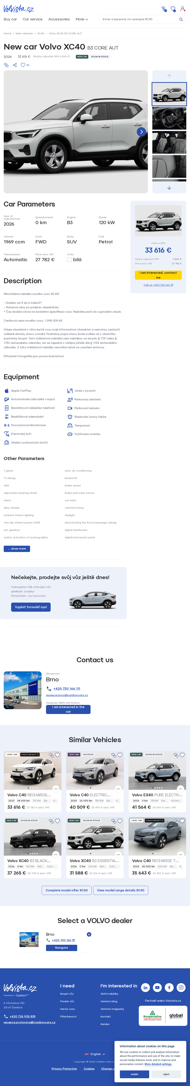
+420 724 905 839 (20, 1016)
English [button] (93, 1054)
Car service (32, 19)
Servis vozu (67, 1009)
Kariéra (105, 1024)
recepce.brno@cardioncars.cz (67, 695)
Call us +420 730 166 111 (158, 285)
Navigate (61, 947)
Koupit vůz (67, 993)
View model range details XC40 (120, 890)
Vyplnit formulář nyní (31, 607)
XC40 (40, 33)
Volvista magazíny (112, 1009)
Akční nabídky (109, 993)
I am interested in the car (68, 709)
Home (7, 33)
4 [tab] (34, 787)
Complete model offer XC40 (67, 890)
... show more (17, 548)
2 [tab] (30, 787)
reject (166, 1074)
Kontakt (106, 1016)
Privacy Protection (64, 1068)
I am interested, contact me (158, 275)
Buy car (10, 19)
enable (134, 1074)
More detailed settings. (158, 1064)
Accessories (59, 19)
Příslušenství (68, 1016)
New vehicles (24, 33)
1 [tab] (28, 787)
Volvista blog (109, 1001)
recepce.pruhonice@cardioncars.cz (29, 1022)
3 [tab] (32, 787)
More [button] (80, 19)
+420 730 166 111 (63, 689)
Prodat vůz (67, 1001)
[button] (182, 8)
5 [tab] (37, 787)
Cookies (89, 1068)
